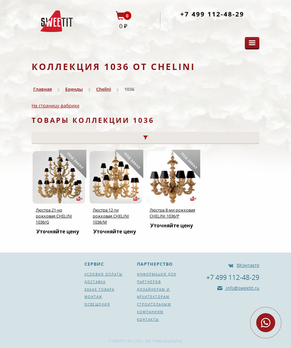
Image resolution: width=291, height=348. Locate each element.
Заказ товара (99, 289)
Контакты (148, 319)
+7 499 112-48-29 (212, 14)
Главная (42, 89)
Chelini (103, 89)
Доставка (95, 282)
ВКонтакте (248, 265)
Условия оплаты (103, 274)
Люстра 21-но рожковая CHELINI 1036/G (54, 216)
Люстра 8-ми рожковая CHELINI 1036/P (172, 213)
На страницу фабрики (55, 106)
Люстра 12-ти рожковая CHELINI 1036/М (111, 216)
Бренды (74, 89)
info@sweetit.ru (242, 288)
